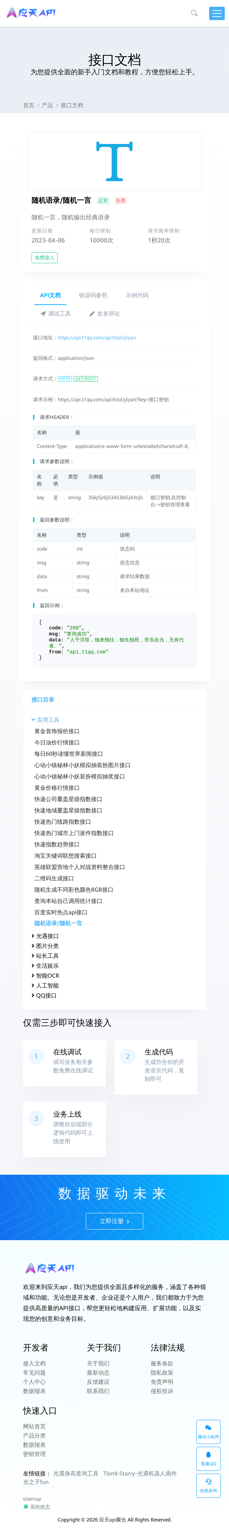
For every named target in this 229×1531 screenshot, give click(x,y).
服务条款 (162, 1363)
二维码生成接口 (54, 878)
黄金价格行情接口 (57, 787)
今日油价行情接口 (57, 742)
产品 (47, 105)
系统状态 (36, 1507)
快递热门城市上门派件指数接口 (74, 833)
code (55, 628)
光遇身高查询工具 (76, 1473)
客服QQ (208, 1459)
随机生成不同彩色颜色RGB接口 (73, 889)
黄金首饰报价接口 (57, 731)
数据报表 (34, 1391)
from (55, 652)
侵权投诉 (162, 1391)
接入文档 (34, 1363)
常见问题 (34, 1372)
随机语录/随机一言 (58, 923)
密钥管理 (34, 1454)
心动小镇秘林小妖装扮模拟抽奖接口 (79, 776)
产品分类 (34, 1435)
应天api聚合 (112, 1520)
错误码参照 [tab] (93, 295)
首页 (28, 105)
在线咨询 (208, 1486)
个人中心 (34, 1382)
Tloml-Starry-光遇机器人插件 (140, 1473)
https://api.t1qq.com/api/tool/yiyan (97, 337)
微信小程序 (208, 1432)
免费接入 (45, 257)
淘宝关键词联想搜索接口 (65, 855)
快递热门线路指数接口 (62, 821)
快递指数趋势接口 (57, 844)
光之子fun (36, 1482)
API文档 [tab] (50, 295)
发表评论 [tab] (104, 313)
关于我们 (98, 1363)
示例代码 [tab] (137, 295)
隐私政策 (162, 1372)
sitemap (32, 1499)
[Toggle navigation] (217, 13)
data (55, 640)
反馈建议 (98, 1382)
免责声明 (162, 1382)
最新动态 (98, 1372)
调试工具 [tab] (55, 313)
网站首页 (34, 1426)
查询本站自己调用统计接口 (68, 901)
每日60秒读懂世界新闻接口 (68, 753)
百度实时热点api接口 (61, 912)
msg (53, 634)
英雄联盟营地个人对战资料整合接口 (79, 867)
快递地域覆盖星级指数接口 (68, 810)
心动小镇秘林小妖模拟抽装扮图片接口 (82, 765)
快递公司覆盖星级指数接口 (68, 799)
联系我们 (98, 1391)
